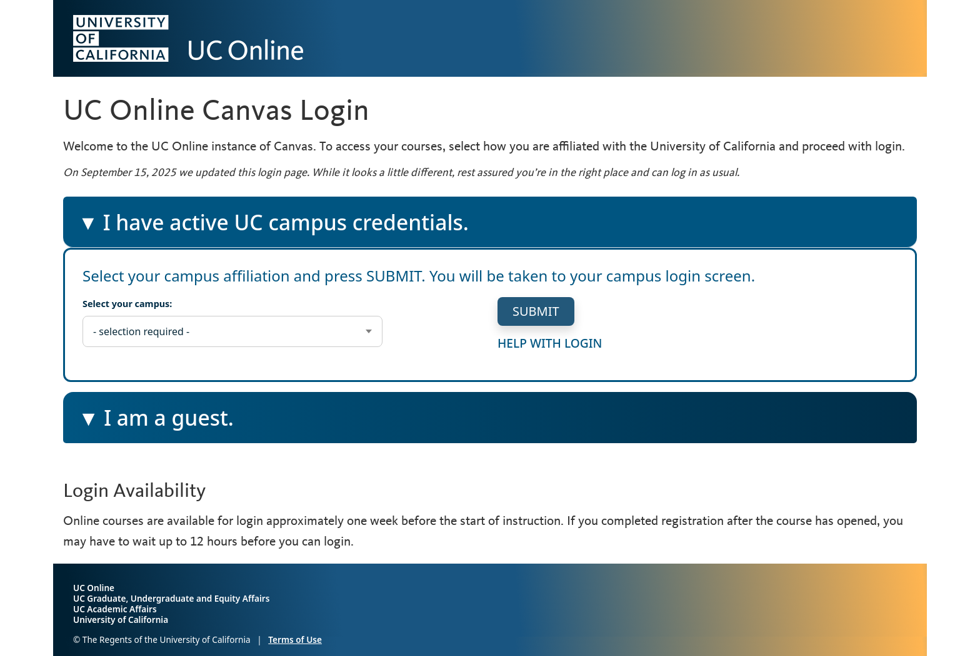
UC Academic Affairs (115, 609)
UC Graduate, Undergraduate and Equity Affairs (171, 598)
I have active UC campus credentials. (273, 227)
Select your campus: (127, 304)
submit (535, 311)
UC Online (93, 588)
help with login (550, 342)
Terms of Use (295, 639)
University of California (120, 619)
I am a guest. (169, 422)
